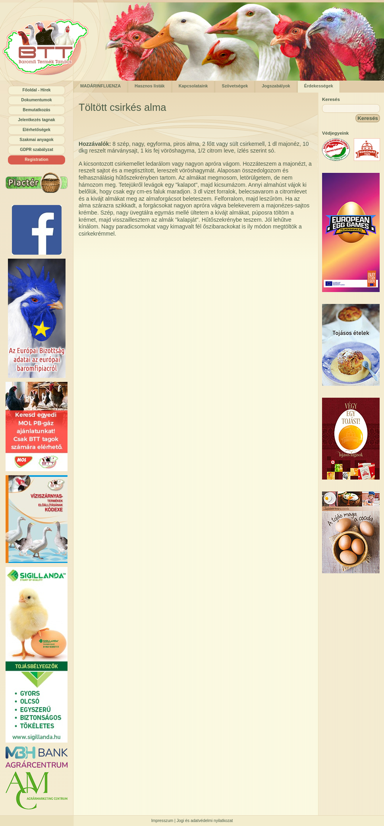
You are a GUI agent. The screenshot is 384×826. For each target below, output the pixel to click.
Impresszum (162, 820)
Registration (36, 159)
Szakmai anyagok (36, 139)
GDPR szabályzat (36, 149)
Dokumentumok (36, 100)
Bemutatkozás (36, 110)
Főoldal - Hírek (36, 90)
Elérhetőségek (36, 130)
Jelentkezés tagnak (36, 120)
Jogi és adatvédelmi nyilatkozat (205, 820)
